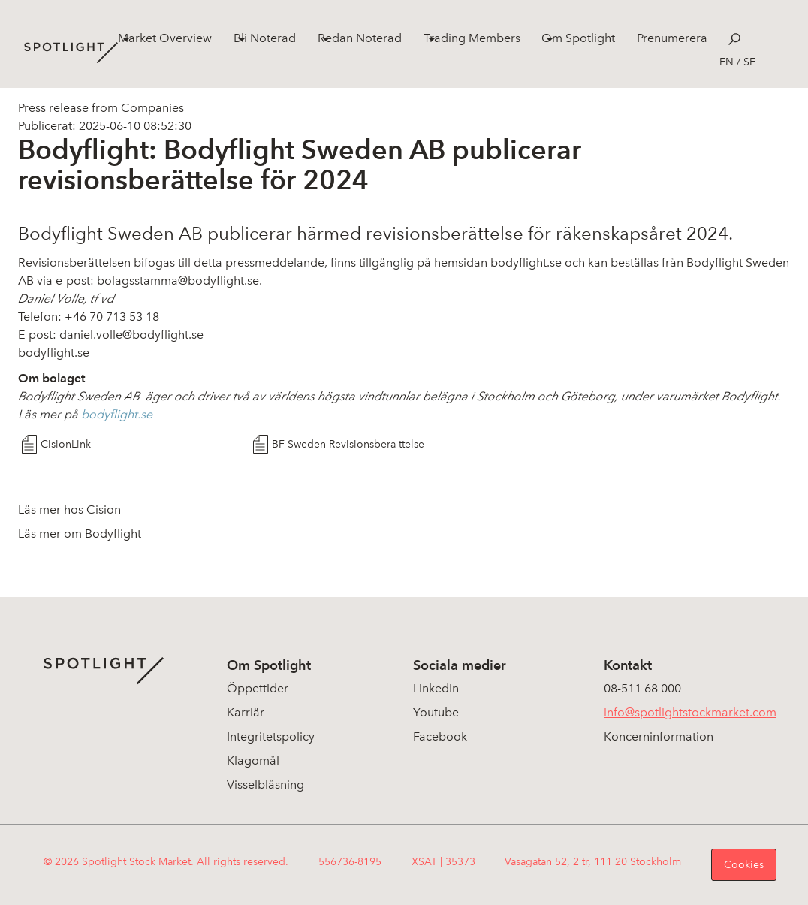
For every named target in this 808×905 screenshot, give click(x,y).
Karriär (245, 712)
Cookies (744, 864)
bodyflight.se (526, 262)
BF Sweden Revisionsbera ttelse (348, 444)
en (726, 62)
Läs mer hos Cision (69, 509)
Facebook (440, 736)
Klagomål (253, 760)
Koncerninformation (658, 736)
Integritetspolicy (271, 736)
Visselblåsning (265, 784)
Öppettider (257, 688)
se (749, 62)
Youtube (436, 712)
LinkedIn (436, 688)
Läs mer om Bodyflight (79, 533)
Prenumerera (672, 38)
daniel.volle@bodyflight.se (133, 334)
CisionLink (66, 444)
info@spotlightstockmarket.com (690, 712)
